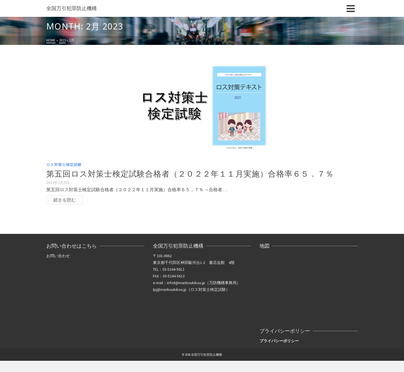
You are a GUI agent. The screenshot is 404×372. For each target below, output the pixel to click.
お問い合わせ (58, 255)
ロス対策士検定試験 (64, 164)
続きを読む (64, 200)
